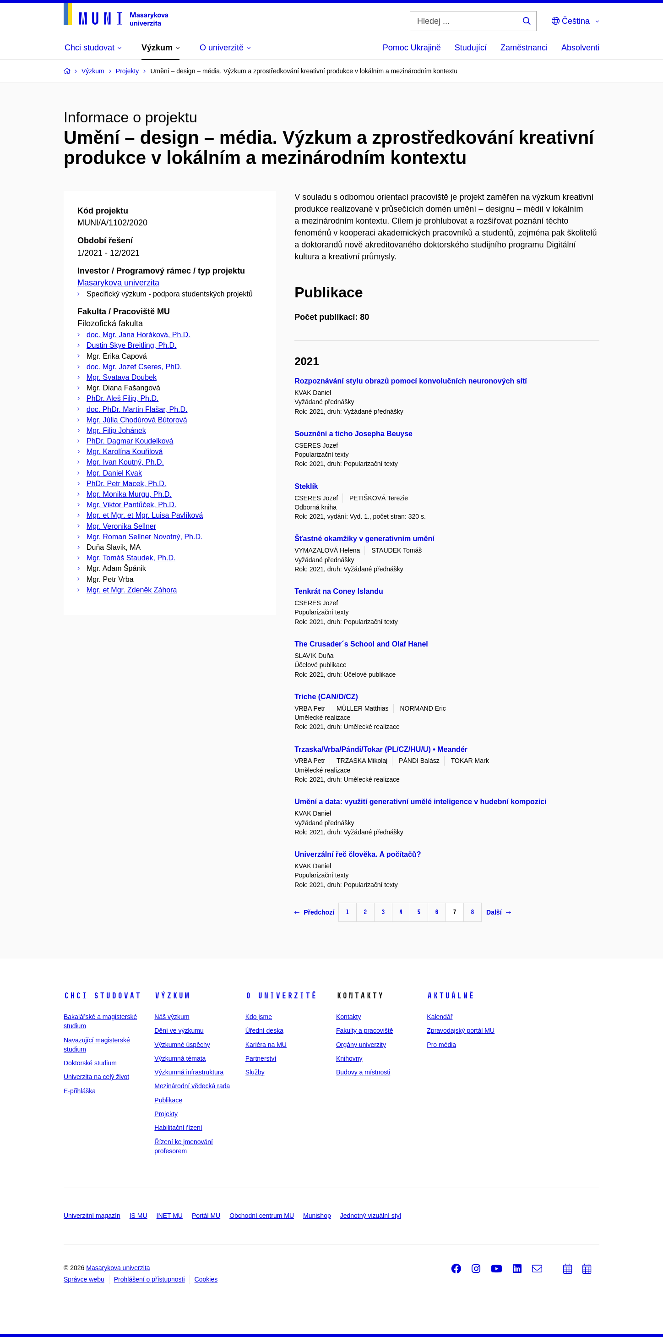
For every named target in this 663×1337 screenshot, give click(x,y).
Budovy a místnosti (363, 1072)
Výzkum (172, 996)
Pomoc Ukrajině (412, 47)
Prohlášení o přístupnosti (149, 1279)
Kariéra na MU (266, 1044)
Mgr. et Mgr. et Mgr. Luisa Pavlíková (145, 515)
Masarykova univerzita (118, 282)
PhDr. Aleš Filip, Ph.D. (122, 398)
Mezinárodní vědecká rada (192, 1086)
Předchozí (314, 912)
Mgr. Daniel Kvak (114, 473)
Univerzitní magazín (92, 1215)
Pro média (441, 1044)
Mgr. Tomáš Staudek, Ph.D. (131, 558)
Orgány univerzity (361, 1044)
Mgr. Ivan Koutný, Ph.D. (125, 462)
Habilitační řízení (178, 1127)
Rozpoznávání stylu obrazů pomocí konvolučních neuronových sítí (410, 381)
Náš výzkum (171, 1016)
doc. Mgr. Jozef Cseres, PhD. (134, 367)
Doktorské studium (90, 1063)
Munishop (317, 1215)
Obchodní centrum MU (261, 1215)
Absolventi (580, 47)
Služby (255, 1072)
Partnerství (261, 1058)
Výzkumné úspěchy (182, 1044)
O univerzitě (281, 996)
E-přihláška (80, 1091)
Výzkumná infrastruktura (188, 1072)
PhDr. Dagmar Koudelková (130, 441)
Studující (471, 47)
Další (498, 912)
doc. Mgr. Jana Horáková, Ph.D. (138, 335)
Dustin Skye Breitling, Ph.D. (132, 345)
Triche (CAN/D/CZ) (326, 697)
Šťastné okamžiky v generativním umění (364, 538)
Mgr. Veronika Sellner (121, 526)
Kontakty (348, 1016)
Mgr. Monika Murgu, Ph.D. (129, 494)
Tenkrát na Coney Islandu (338, 591)
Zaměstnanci (524, 47)
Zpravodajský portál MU (461, 1030)
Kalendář (439, 1016)
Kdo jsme (258, 1016)
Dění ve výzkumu (178, 1030)
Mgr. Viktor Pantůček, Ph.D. (131, 505)
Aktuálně (450, 996)
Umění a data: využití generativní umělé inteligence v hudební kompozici (420, 801)
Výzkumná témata (180, 1058)
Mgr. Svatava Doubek (122, 377)
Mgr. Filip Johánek (116, 430)
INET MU (170, 1215)
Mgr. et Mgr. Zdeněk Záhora (132, 590)
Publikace (168, 1100)
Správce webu (84, 1279)
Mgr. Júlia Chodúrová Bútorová (137, 420)
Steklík (306, 486)
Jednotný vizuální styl (370, 1215)
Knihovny (349, 1058)
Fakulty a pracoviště (364, 1030)
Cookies (206, 1279)
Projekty (166, 1114)
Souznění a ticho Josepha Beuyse (353, 434)
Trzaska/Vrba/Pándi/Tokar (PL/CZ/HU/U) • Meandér (380, 749)
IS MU (138, 1215)
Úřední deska (264, 1030)
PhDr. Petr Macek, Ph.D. (126, 484)
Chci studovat (102, 996)
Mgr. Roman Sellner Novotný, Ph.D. (144, 537)
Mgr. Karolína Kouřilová (125, 451)
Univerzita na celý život (96, 1076)
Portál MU (206, 1215)
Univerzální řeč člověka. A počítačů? (357, 854)
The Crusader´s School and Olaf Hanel (361, 644)
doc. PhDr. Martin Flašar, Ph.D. (137, 409)
